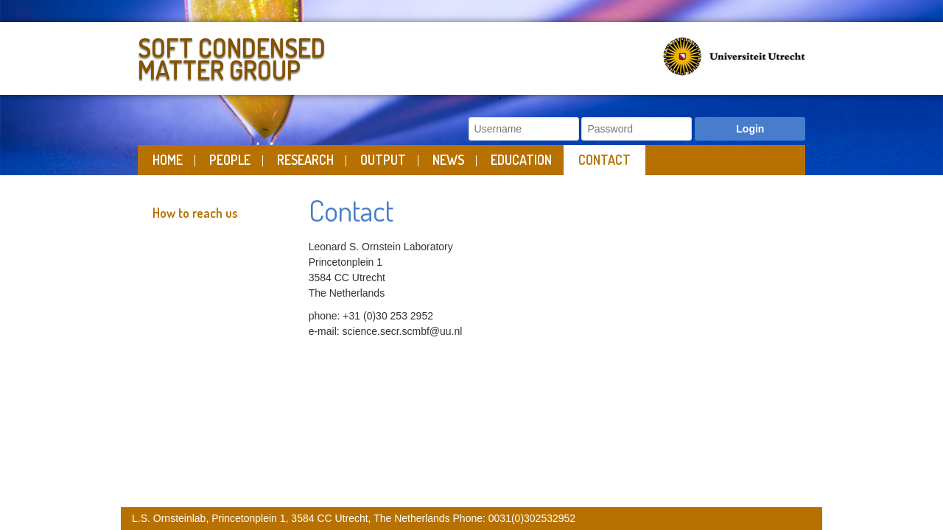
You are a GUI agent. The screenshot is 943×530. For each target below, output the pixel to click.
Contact (604, 160)
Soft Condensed (301, 55)
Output (383, 160)
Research (305, 160)
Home (168, 160)
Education (521, 160)
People (229, 160)
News (448, 160)
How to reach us (195, 213)
